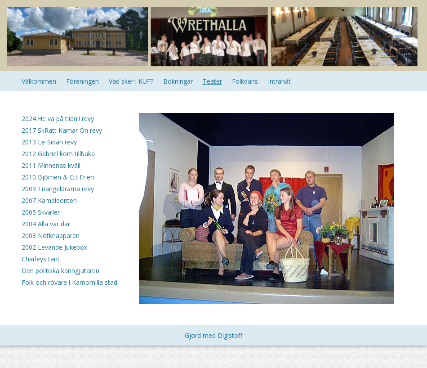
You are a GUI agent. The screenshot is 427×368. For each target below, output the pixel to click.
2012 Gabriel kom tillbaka (58, 153)
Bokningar (178, 81)
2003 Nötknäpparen (51, 235)
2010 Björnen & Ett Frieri (58, 177)
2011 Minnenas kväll (51, 165)
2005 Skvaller (41, 212)
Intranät (279, 81)
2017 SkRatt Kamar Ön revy (62, 130)
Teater (212, 81)
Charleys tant (41, 259)
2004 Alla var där (46, 224)
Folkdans (245, 81)
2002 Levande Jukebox (54, 247)
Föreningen (82, 81)
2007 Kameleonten (49, 200)
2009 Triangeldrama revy (58, 188)
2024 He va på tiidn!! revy (58, 118)
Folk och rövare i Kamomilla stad (69, 282)
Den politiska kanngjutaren (60, 270)
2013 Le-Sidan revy (49, 142)
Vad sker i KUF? (131, 81)
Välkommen (39, 81)
